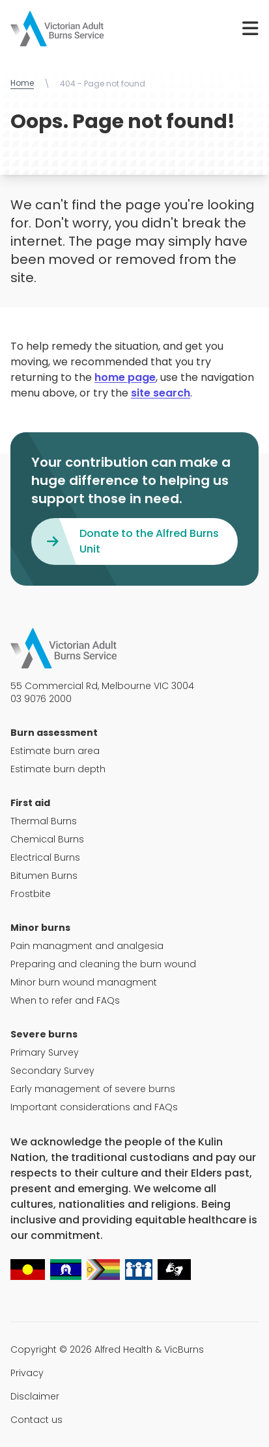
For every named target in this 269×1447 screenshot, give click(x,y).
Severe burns (44, 1034)
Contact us (36, 1419)
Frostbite (30, 893)
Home (22, 83)
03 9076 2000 (41, 698)
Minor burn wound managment (83, 982)
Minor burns (40, 927)
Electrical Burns (45, 857)
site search (160, 392)
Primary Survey (44, 1052)
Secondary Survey (52, 1070)
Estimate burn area (55, 750)
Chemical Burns (47, 839)
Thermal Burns (43, 821)
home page (125, 377)
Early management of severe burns (92, 1088)
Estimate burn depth (58, 769)
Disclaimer (34, 1396)
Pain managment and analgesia (86, 945)
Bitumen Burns (44, 875)
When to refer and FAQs (65, 1000)
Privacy (27, 1372)
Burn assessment (54, 732)
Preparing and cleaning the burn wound (103, 964)
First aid (30, 802)
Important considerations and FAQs (94, 1107)
